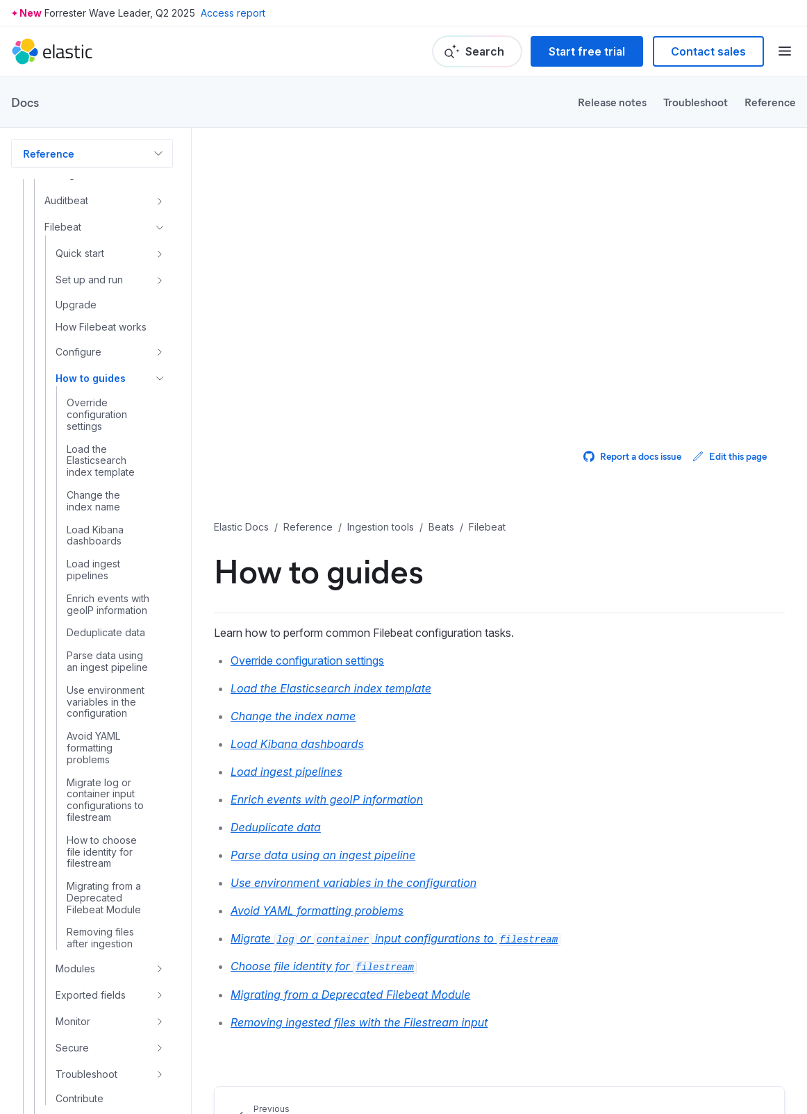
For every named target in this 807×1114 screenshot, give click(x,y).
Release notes (612, 101)
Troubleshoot (695, 101)
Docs (25, 102)
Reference (770, 101)
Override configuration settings (307, 660)
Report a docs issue (632, 456)
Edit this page (729, 456)
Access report (233, 13)
